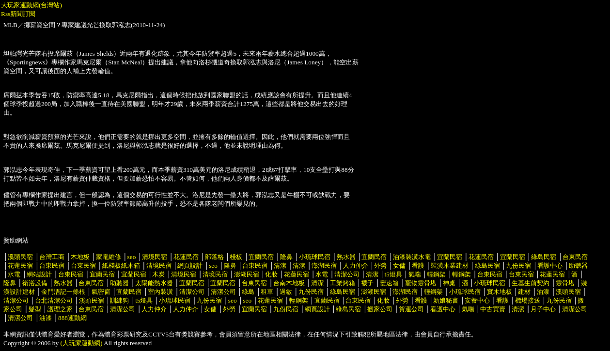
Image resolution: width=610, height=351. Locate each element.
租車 (267, 291)
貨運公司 (411, 309)
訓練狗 (119, 300)
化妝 (271, 274)
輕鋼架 (436, 274)
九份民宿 (518, 265)
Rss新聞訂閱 (18, 13)
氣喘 (414, 274)
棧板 (236, 256)
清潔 (280, 265)
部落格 (214, 256)
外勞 (380, 265)
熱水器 (346, 256)
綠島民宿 (543, 256)
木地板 (80, 256)
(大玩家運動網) (82, 343)
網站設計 (39, 274)
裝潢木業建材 (450, 265)
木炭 (158, 274)
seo (131, 256)
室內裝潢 (160, 291)
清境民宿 (154, 256)
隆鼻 (286, 256)
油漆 (543, 291)
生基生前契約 (531, 283)
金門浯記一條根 (63, 291)
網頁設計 (190, 265)
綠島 (248, 291)
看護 (418, 265)
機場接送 (527, 300)
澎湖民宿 (324, 265)
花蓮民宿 (186, 256)
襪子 (367, 283)
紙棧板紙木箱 (121, 265)
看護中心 (550, 265)
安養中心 (477, 300)
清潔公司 (347, 274)
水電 (14, 274)
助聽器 (578, 265)
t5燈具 (393, 274)
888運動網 (72, 317)
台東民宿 (575, 256)
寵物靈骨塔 (421, 283)
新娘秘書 (445, 300)
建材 (524, 291)
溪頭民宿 (20, 256)
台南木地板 (289, 283)
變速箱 (389, 283)
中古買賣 (492, 309)
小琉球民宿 (314, 256)
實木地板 (499, 291)
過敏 (286, 291)
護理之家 (60, 309)
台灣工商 (51, 256)
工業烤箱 (342, 283)
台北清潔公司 (54, 300)
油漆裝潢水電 (412, 256)
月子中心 (543, 309)
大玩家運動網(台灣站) (31, 5)
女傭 (399, 265)
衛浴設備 (34, 283)
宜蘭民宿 (261, 256)
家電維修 (108, 256)
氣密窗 (101, 291)
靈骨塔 (565, 283)
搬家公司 (379, 309)
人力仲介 (355, 265)
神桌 (449, 283)
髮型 (35, 309)
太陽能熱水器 (154, 283)
